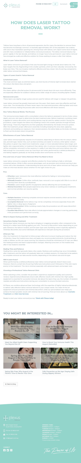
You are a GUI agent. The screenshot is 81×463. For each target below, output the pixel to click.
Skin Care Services (22, 294)
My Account (63, 4)
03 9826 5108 (13, 434)
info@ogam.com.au (12, 438)
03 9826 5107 (15, 430)
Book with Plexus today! (45, 298)
